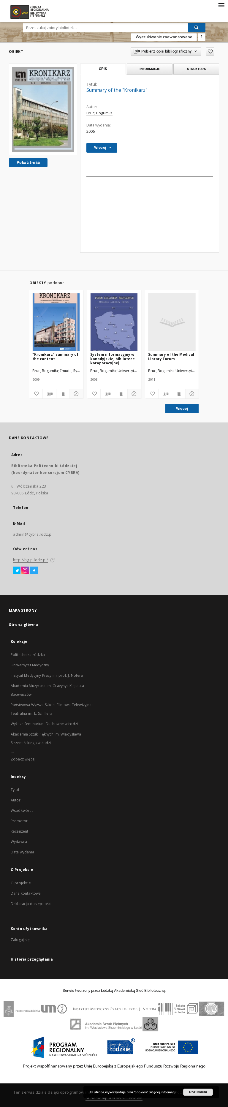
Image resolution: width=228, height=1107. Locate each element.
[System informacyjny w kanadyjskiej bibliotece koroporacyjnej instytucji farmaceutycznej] (114, 322)
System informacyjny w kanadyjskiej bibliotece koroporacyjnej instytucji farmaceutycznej (112, 358)
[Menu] (221, 5)
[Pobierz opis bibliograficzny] (49, 394)
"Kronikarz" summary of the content (55, 356)
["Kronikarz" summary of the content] (56, 322)
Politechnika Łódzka (28, 654)
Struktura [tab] (196, 69)
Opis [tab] (103, 69)
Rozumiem (198, 1092)
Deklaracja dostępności (31, 903)
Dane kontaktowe (26, 893)
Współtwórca (22, 810)
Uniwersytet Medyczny (30, 665)
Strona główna (23, 624)
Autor (15, 800)
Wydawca (19, 841)
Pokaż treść (28, 162)
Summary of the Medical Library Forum (171, 356)
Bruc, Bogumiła (99, 113)
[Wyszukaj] (196, 27)
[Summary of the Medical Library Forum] (171, 322)
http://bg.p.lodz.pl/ (30, 559)
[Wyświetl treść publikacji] (62, 394)
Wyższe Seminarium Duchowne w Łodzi (44, 723)
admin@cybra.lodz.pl (33, 534)
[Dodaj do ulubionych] (35, 394)
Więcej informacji (163, 1092)
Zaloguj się (20, 939)
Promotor (19, 820)
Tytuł (15, 789)
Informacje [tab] (150, 69)
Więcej (182, 408)
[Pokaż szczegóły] (75, 394)
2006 (90, 131)
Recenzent (19, 831)
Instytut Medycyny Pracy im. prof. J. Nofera (47, 675)
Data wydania (22, 852)
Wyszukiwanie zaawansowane (164, 36)
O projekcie (21, 882)
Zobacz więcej (23, 759)
